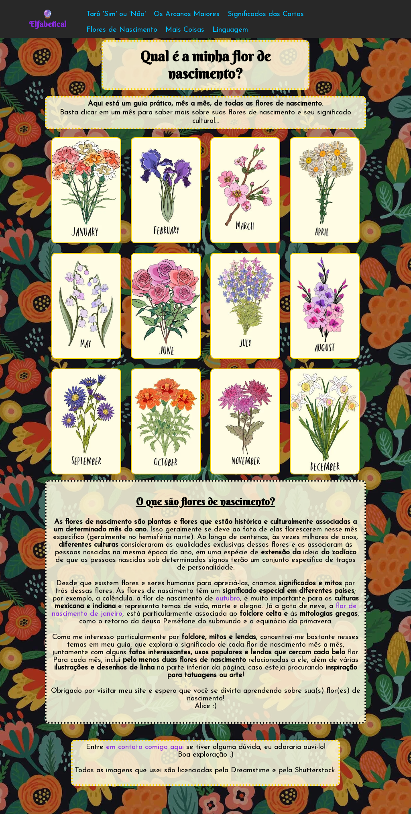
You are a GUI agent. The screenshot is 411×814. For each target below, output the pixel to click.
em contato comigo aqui (145, 747)
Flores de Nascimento (121, 30)
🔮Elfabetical (47, 19)
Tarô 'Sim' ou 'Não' (116, 14)
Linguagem (230, 30)
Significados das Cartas (266, 14)
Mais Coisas (184, 30)
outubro (228, 598)
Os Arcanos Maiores (187, 14)
